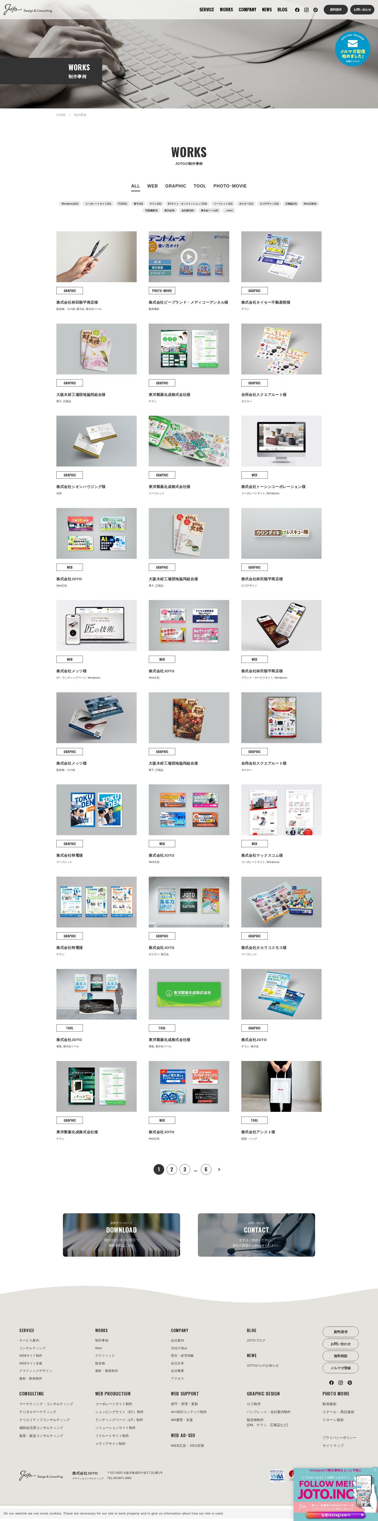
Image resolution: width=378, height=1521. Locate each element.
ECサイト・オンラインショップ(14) (187, 203)
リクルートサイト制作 (112, 1438)
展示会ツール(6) (209, 210)
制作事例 (102, 1341)
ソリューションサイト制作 (115, 1430)
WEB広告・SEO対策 (187, 1448)
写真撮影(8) (151, 210)
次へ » (219, 1169)
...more (229, 210)
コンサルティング (33, 1349)
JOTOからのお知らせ (264, 1367)
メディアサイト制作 (110, 1446)
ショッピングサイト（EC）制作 (119, 1414)
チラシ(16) (155, 203)
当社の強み (180, 1349)
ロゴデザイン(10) (269, 203)
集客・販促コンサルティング (41, 1438)
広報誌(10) (291, 203)
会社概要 (178, 1373)
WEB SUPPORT (185, 1396)
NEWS (267, 9)
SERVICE (206, 9)
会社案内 (178, 1341)
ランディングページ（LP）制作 (119, 1422)
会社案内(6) (188, 210)
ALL (135, 186)
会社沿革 (178, 1365)
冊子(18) (138, 203)
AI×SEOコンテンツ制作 (189, 1414)
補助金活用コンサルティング (41, 1430)
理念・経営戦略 (183, 1357)
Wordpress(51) (69, 203)
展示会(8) (169, 210)
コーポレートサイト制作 (113, 1406)
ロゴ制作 (254, 1406)
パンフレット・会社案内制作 (269, 1414)
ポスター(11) (246, 203)
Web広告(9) (310, 203)
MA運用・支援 (182, 1422)
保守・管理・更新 (184, 1406)
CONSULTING (31, 1396)
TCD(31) (122, 203)
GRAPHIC (175, 186)
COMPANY (247, 9)
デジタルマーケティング (37, 1414)
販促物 (100, 1365)
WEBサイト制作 (31, 1357)
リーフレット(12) (223, 203)
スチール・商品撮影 (338, 1414)
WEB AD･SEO (183, 1438)
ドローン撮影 (333, 1422)
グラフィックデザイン (37, 1373)
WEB (152, 186)
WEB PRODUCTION (113, 1396)
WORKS (226, 9)
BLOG (282, 9)
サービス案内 (29, 1341)
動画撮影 (330, 1406)
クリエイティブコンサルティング (44, 1422)
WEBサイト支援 (31, 1365)
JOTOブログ (257, 1341)
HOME (61, 115)
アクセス (178, 1381)
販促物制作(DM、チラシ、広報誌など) (267, 1425)
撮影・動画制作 (31, 1381)
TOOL (200, 186)
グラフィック (105, 1357)
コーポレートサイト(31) (98, 203)
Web (99, 1349)
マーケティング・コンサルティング (46, 1406)
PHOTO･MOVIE (230, 186)
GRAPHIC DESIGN (263, 1396)
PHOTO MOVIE (336, 1396)
